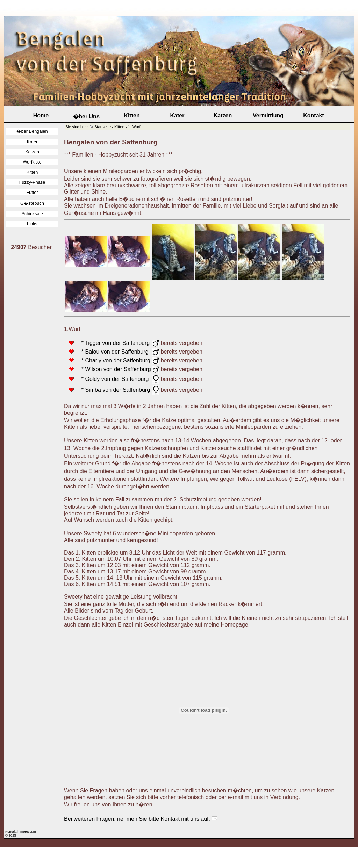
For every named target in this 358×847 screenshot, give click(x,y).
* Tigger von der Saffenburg (112, 343)
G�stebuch (32, 203)
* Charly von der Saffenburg (112, 360)
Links (32, 223)
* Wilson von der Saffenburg (113, 369)
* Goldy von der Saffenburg (112, 379)
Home (41, 115)
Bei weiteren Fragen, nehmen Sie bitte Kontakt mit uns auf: (141, 819)
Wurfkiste (32, 162)
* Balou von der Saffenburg (112, 352)
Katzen (223, 115)
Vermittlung (268, 115)
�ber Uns (86, 117)
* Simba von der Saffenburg (112, 390)
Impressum (27, 831)
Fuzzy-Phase (32, 182)
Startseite (102, 127)
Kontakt (313, 115)
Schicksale (32, 213)
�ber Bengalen (32, 131)
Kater (177, 115)
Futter (32, 192)
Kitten (131, 115)
